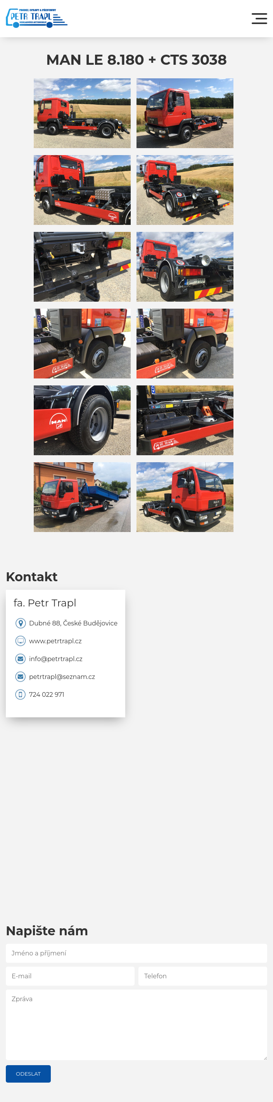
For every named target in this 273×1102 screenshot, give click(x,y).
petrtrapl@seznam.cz (62, 677)
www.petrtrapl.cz (55, 641)
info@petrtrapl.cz (56, 659)
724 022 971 (46, 695)
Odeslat (28, 1074)
